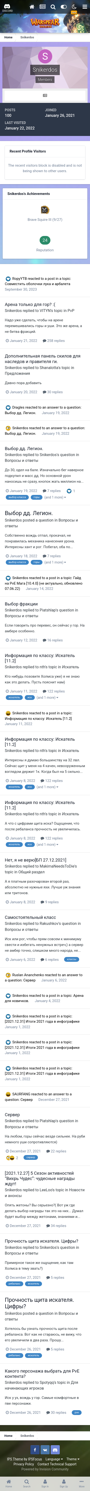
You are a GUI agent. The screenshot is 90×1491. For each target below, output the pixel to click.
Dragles (18, 407)
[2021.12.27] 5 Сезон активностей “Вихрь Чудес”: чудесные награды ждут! (40, 1178)
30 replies (53, 392)
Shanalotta (49, 367)
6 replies (50, 959)
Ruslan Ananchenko (28, 975)
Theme (72, 1459)
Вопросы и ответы (21, 460)
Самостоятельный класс (30, 917)
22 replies (56, 1151)
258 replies (54, 341)
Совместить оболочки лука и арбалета (37, 284)
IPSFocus (35, 1459)
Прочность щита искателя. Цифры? (41, 1241)
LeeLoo (46, 1190)
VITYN (45, 310)
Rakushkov (49, 923)
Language (54, 1459)
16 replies (53, 640)
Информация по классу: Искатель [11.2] (38, 718)
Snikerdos (13, 310)
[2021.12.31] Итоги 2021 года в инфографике (42, 1021)
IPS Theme (15, 1459)
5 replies (55, 1277)
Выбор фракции (21, 603)
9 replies (50, 902)
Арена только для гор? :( (30, 304)
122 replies (54, 691)
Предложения (17, 373)
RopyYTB (19, 278)
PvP (71, 310)
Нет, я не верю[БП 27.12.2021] (35, 860)
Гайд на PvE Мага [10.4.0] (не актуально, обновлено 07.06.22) (44, 583)
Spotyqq (47, 1382)
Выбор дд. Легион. (21, 413)
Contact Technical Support (56, 1464)
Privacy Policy (23, 1464)
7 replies (52, 491)
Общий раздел (31, 872)
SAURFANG (21, 1094)
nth (42, 667)
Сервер (29, 980)
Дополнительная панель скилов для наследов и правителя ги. (42, 358)
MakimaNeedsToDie (57, 866)
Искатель (70, 667)
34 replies (56, 1226)
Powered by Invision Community (44, 1469)
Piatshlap (48, 610)
